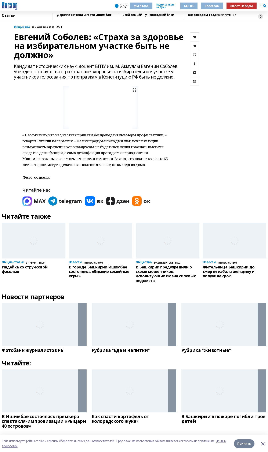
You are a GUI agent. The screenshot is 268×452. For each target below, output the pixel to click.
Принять (244, 443)
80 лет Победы (241, 6)
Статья (8, 15)
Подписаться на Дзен (165, 5)
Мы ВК (189, 6)
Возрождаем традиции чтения (212, 15)
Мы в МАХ (141, 6)
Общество (22, 27)
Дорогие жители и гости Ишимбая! (84, 15)
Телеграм (212, 6)
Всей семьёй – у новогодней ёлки (148, 15)
